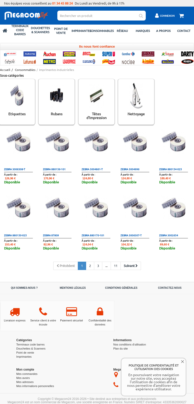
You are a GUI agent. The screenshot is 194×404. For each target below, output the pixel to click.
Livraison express (15, 320)
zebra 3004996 (129, 169)
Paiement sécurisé (71, 320)
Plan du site (120, 348)
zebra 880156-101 (54, 169)
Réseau (122, 31)
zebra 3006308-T (14, 169)
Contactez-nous (169, 287)
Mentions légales (73, 287)
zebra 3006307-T (131, 235)
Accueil (5, 70)
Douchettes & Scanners (40, 30)
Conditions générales (121, 287)
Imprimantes (81, 31)
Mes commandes (27, 373)
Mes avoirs (23, 377)
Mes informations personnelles (35, 386)
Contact (183, 31)
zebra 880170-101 (93, 235)
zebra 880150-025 (15, 235)
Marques (143, 31)
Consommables (101, 31)
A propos (163, 31)
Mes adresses (25, 381)
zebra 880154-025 (170, 169)
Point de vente (61, 31)
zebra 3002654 (168, 235)
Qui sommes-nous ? (24, 287)
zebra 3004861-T (92, 169)
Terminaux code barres (20, 30)
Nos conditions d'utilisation (129, 344)
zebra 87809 (51, 235)
